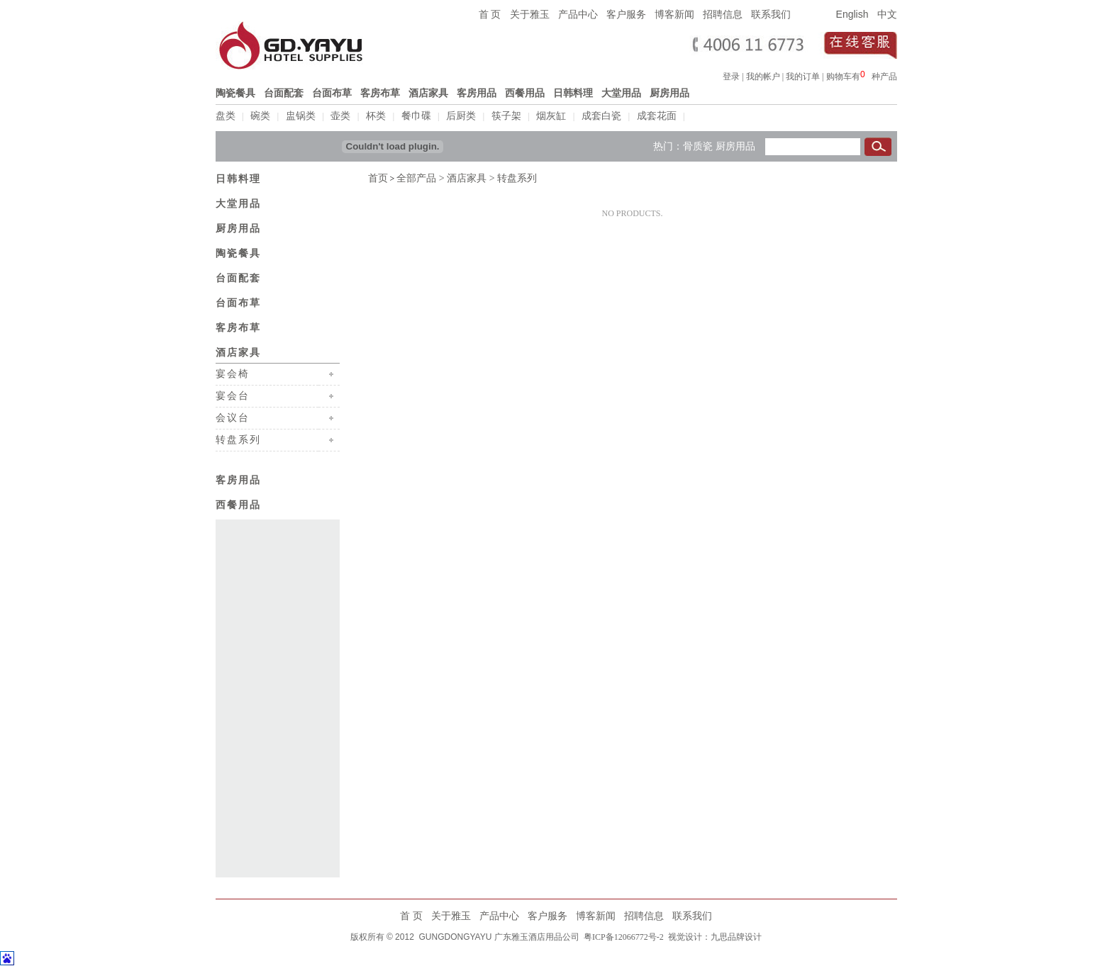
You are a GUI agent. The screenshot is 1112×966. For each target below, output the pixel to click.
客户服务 (626, 14)
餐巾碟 (416, 116)
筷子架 (506, 116)
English (852, 14)
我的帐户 (763, 77)
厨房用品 (735, 144)
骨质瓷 (698, 144)
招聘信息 (723, 14)
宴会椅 (233, 372)
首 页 (490, 14)
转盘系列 (238, 438)
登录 (731, 77)
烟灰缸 (551, 116)
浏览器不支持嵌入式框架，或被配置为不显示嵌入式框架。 (866, 74)
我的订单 (803, 77)
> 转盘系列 (511, 177)
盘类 (225, 116)
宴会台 (233, 394)
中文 (887, 14)
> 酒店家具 (461, 177)
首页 (378, 177)
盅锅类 (301, 116)
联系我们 (771, 14)
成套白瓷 (601, 116)
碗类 (260, 116)
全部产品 (416, 177)
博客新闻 (674, 14)
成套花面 (657, 116)
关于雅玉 (530, 14)
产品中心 (578, 14)
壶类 (340, 116)
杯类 (376, 116)
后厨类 (461, 116)
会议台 (233, 416)
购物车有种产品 (861, 77)
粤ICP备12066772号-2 (623, 935)
